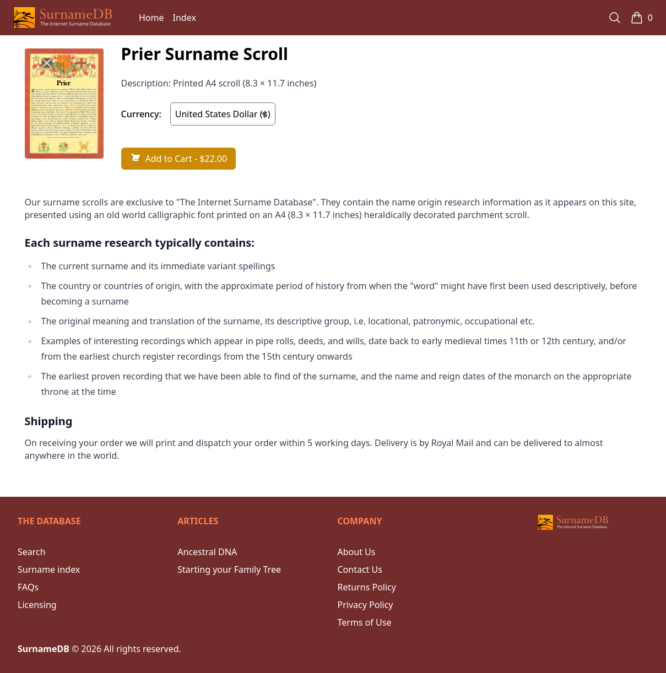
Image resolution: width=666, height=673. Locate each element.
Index (184, 18)
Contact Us (360, 569)
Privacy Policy (365, 605)
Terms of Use (365, 622)
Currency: (141, 114)
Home (151, 18)
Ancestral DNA (207, 552)
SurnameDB (43, 649)
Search (32, 552)
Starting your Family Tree (229, 569)
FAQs (28, 587)
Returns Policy (367, 587)
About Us (357, 552)
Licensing (37, 605)
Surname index (49, 569)
